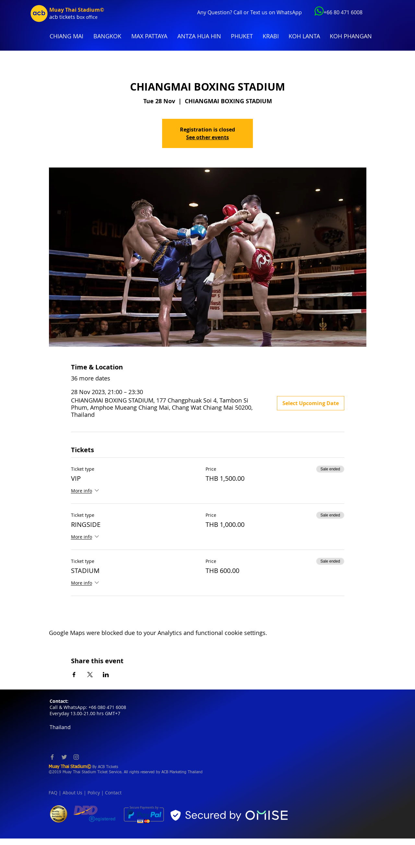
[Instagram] (76, 757)
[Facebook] (52, 757)
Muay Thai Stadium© (76, 9)
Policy (94, 792)
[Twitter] (64, 757)
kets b (72, 16)
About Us (72, 792)
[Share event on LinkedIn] (106, 674)
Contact (113, 792)
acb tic (57, 16)
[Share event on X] (90, 674)
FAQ (53, 792)
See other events (207, 137)
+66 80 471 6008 (343, 12)
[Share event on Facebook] (74, 674)
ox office (89, 17)
